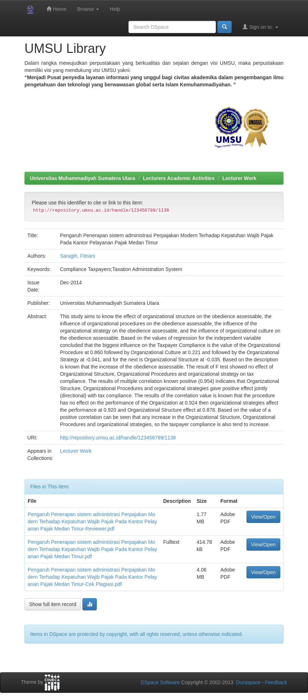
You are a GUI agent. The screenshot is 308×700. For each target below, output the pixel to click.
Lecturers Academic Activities (178, 178)
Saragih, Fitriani (77, 256)
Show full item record (52, 604)
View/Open (263, 517)
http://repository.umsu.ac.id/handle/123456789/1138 (118, 438)
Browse (88, 9)
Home (56, 9)
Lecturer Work (239, 178)
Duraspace (248, 682)
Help (115, 9)
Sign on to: (260, 27)
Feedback (276, 682)
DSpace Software (160, 682)
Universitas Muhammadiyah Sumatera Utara (82, 178)
